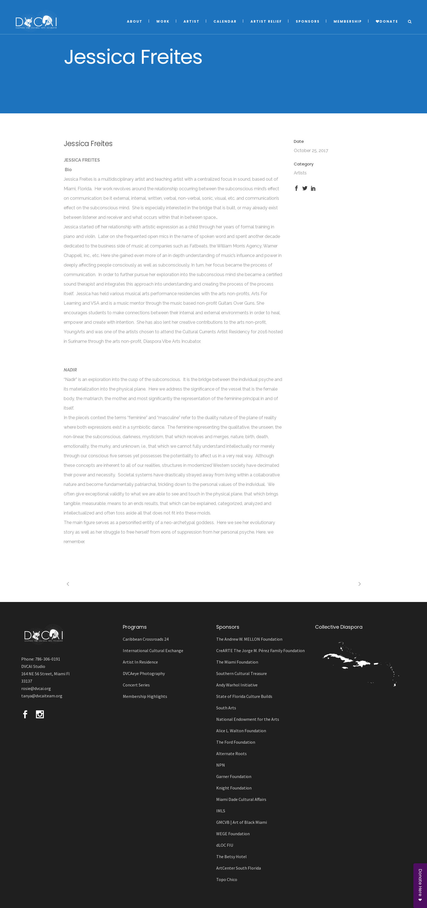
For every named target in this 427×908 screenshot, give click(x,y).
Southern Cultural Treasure (241, 673)
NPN (220, 765)
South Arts (226, 707)
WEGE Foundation (233, 833)
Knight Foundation (234, 788)
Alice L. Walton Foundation (241, 730)
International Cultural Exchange (153, 650)
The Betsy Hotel (231, 856)
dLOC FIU (224, 845)
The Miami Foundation (237, 662)
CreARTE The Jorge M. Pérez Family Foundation (260, 650)
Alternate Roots (231, 753)
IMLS (220, 810)
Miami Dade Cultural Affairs (241, 799)
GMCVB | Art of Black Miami (241, 822)
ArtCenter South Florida (238, 868)
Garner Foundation (233, 776)
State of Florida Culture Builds (244, 696)
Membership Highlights (145, 696)
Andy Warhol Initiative (237, 685)
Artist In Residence (140, 662)
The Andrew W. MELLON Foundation (249, 639)
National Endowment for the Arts (247, 719)
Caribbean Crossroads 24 (146, 639)
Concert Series (136, 685)
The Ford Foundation (235, 742)
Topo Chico (226, 879)
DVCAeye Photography (144, 673)
